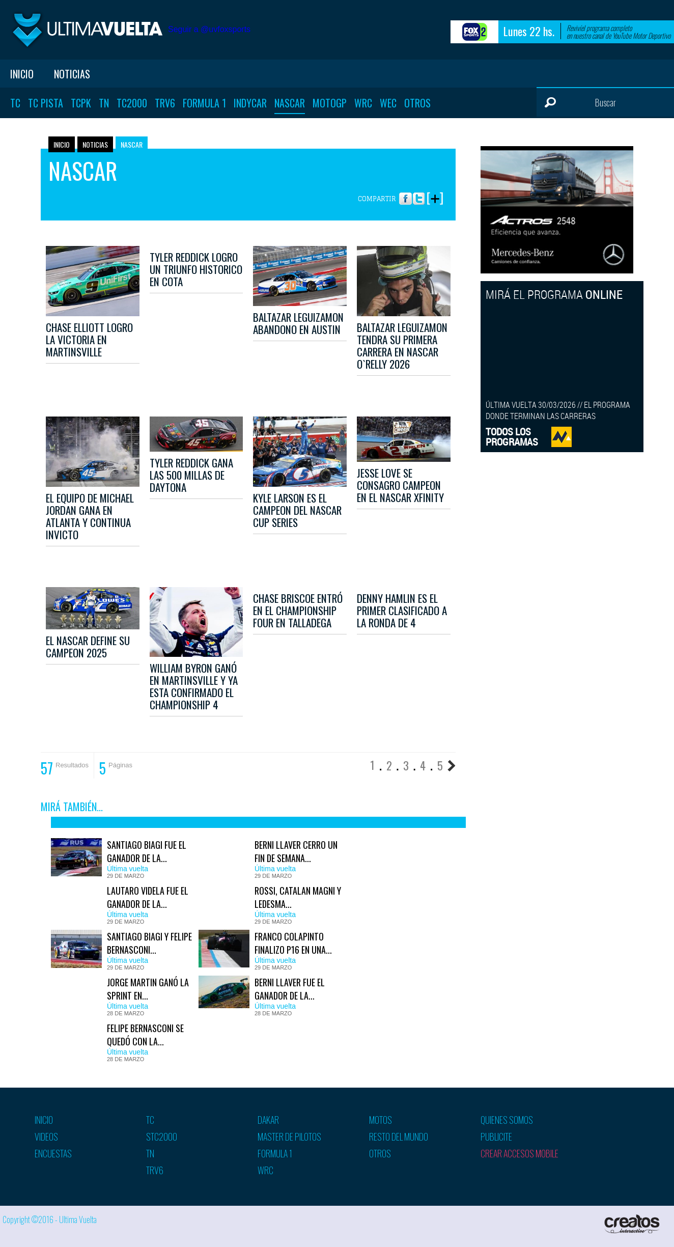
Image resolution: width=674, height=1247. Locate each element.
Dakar (268, 1119)
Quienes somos (507, 1119)
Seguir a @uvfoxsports (209, 29)
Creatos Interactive (633, 1224)
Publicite (496, 1136)
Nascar (289, 102)
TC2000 (132, 102)
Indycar (250, 102)
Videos (46, 1136)
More (434, 194)
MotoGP (330, 102)
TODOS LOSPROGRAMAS (512, 437)
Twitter (418, 194)
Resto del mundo (398, 1136)
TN (104, 102)
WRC (363, 102)
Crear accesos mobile (519, 1153)
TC (15, 102)
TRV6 (165, 102)
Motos (380, 1119)
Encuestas (53, 1153)
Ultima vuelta (86, 29)
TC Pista (45, 102)
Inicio (22, 73)
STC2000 (161, 1136)
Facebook (405, 194)
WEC (388, 102)
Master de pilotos (289, 1136)
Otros (417, 102)
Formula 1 (204, 102)
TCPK (81, 102)
